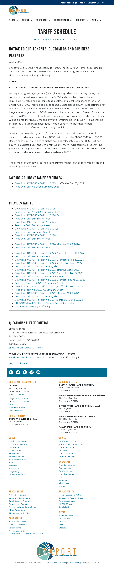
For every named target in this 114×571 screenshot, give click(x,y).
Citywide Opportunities (19, 513)
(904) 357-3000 (22, 399)
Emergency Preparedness (71, 498)
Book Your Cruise (67, 447)
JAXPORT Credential (18, 525)
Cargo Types (14, 447)
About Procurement (18, 510)
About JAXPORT (66, 483)
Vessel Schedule (16, 456)
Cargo (12, 20)
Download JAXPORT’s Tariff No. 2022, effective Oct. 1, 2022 (47, 293)
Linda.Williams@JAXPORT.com (26, 347)
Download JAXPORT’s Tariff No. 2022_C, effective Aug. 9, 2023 (49, 273)
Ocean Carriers (16, 450)
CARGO (12, 437)
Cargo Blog (14, 472)
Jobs (82, 3)
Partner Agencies (67, 501)
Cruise (26, 20)
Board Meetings (66, 474)
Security (81, 20)
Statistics (63, 528)
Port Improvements (18, 475)
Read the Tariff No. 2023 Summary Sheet (37, 266)
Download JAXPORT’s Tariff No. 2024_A (37, 235)
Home (37, 40)
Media (95, 20)
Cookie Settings (74, 563)
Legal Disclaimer (18, 363)
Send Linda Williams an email (25, 357)
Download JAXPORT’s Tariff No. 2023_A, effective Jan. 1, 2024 (48, 263)
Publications (64, 519)
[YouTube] (38, 372)
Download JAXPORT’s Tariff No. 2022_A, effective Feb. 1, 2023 (49, 286)
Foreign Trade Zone (18, 441)
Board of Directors (17, 408)
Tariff (11, 462)
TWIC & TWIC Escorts (18, 522)
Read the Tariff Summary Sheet (32, 218)
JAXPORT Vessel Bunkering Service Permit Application (45, 303)
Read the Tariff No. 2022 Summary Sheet (37, 296)
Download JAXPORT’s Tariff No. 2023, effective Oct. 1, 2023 (47, 270)
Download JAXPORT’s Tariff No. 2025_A (37, 183)
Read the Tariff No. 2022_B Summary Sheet (39, 283)
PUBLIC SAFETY (66, 491)
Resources (57, 40)
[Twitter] (18, 372)
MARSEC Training (66, 504)
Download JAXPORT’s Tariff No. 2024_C (36, 222)
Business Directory (17, 459)
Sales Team (14, 468)
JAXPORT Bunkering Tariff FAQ (32, 306)
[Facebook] (24, 372)
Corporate (42, 20)
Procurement (61, 20)
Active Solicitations (17, 495)
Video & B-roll (65, 525)
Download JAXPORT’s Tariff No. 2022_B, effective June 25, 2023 (50, 280)
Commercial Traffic (67, 456)
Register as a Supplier (19, 504)
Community (64, 480)
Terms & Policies (58, 563)
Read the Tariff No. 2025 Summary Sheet (37, 186)
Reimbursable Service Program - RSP (26, 534)
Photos (62, 522)
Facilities (13, 465)
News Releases (66, 516)
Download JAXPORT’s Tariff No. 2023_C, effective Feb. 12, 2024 (49, 253)
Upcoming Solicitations (19, 498)
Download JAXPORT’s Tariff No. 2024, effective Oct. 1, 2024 (47, 244)
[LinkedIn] (11, 372)
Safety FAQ (64, 507)
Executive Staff (16, 411)
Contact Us (93, 3)
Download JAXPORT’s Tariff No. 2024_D (37, 215)
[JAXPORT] (57, 551)
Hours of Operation (17, 394)
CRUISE (62, 437)
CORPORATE (64, 461)
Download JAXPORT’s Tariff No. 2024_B (37, 228)
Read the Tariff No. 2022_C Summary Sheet (39, 276)
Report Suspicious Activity (70, 495)
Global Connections (18, 444)
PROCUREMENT (16, 491)
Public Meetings (68, 3)
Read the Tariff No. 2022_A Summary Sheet (39, 290)
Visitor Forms (15, 528)
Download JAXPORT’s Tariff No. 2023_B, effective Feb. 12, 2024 (49, 260)
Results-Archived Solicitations (22, 507)
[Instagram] (32, 372)
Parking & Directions (68, 441)
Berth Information (67, 453)
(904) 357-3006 (22, 402)
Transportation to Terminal (71, 444)
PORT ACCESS (15, 518)
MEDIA (62, 512)
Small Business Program (20, 501)
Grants (62, 486)
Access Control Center (19, 531)
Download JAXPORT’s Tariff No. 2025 (35, 208)
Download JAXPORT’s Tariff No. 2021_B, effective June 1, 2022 (49, 300)
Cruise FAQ (64, 450)
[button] (103, 3)
